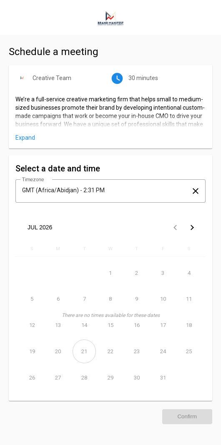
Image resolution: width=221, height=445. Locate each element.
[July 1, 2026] (111, 273)
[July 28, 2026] (84, 378)
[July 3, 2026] (163, 273)
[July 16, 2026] (136, 325)
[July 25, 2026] (189, 351)
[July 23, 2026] (136, 351)
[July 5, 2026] (32, 299)
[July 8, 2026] (111, 299)
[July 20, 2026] (58, 351)
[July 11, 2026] (189, 299)
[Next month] (191, 227)
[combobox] (103, 190)
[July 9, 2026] (136, 299)
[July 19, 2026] (32, 351)
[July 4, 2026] (189, 273)
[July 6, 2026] (58, 299)
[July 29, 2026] (111, 378)
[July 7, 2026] (84, 299)
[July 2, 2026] (136, 273)
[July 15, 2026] (111, 325)
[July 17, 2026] (163, 325)
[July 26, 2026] (32, 378)
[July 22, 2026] (111, 351)
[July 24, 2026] (163, 351)
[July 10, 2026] (163, 299)
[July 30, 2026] (136, 378)
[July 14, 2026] (84, 325)
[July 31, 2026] (163, 378)
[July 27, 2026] (58, 378)
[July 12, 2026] (32, 325)
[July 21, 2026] (84, 351)
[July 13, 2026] (58, 325)
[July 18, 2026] (189, 325)
